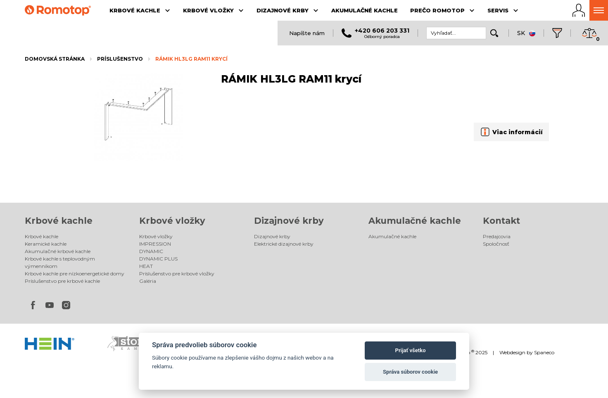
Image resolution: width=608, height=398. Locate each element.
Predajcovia (497, 236)
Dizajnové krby (289, 221)
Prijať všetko (410, 350)
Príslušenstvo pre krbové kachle (62, 281)
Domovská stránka (55, 59)
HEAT (146, 266)
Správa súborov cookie (410, 372)
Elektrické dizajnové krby (284, 244)
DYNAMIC (151, 251)
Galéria (147, 281)
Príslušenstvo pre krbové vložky (176, 273)
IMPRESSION (155, 244)
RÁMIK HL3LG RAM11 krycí (191, 59)
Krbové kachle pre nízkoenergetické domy (74, 273)
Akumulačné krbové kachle (57, 251)
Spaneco (544, 352)
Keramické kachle (45, 244)
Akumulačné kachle (414, 221)
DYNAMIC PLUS (158, 259)
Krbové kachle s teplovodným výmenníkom (60, 262)
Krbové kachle (59, 221)
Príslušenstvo (120, 59)
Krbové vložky (172, 221)
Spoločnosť (496, 244)
